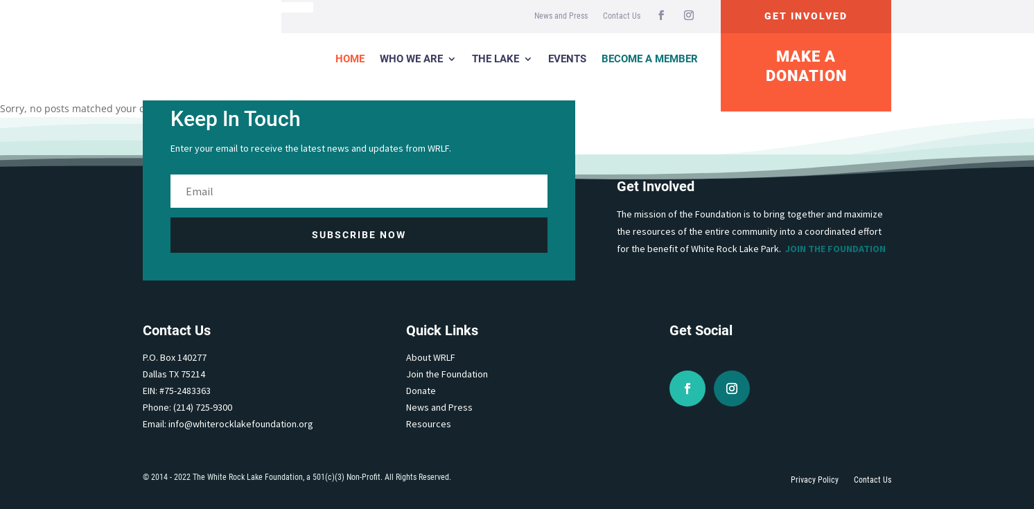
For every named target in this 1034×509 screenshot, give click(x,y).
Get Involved (806, 15)
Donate (421, 390)
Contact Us (621, 16)
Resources (428, 424)
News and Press (561, 16)
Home (350, 59)
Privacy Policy (815, 480)
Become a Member (650, 59)
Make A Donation (806, 66)
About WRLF (430, 357)
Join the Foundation (835, 248)
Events (567, 59)
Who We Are (411, 59)
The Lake (495, 59)
